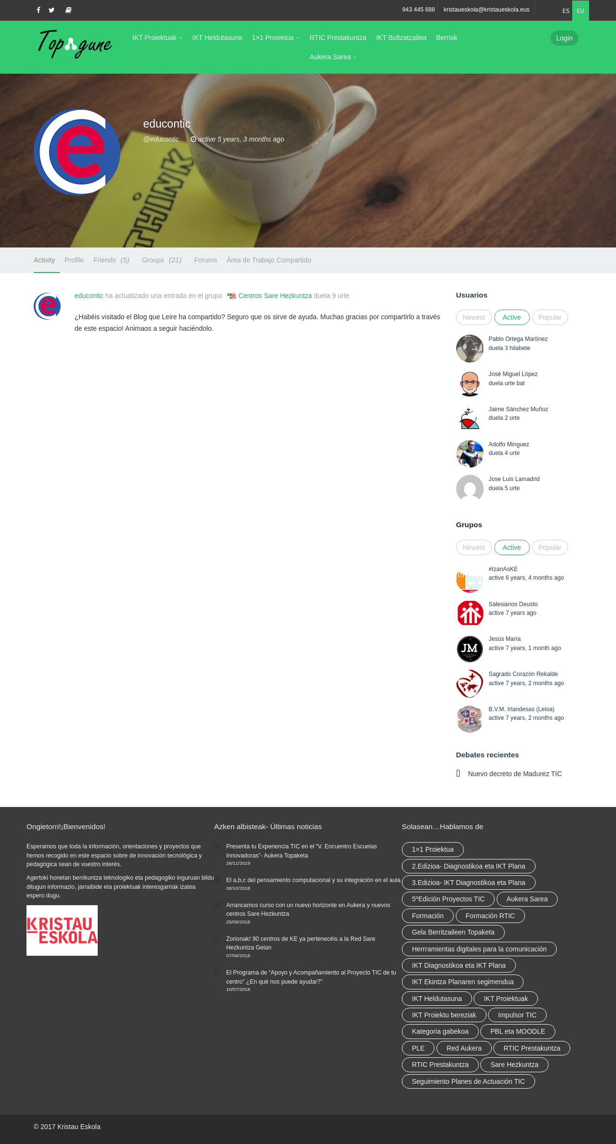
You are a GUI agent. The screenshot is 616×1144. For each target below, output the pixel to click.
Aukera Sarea (330, 57)
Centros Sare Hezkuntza (275, 295)
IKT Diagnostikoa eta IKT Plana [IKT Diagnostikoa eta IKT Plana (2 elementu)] (459, 965)
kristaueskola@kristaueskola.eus (487, 9)
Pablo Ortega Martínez (518, 339)
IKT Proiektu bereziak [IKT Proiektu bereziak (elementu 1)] (444, 1015)
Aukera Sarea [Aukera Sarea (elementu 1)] (527, 899)
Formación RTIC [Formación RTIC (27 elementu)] (490, 916)
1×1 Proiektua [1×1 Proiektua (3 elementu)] (433, 849)
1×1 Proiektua (273, 37)
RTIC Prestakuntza (337, 37)
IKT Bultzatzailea (401, 37)
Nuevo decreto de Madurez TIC (515, 774)
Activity (44, 260)
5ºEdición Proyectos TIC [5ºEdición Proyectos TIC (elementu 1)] (448, 899)
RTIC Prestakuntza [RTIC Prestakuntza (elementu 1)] (440, 1064)
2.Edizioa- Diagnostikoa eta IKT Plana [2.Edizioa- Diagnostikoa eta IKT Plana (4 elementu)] (469, 866)
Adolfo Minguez (508, 444)
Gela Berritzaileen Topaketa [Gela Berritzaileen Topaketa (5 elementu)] (453, 932)
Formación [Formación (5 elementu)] (428, 916)
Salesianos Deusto (513, 604)
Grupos (469, 524)
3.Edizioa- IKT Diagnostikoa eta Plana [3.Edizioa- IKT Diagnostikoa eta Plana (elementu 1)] (469, 882)
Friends (112, 259)
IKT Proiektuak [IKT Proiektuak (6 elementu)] (506, 998)
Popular (550, 317)
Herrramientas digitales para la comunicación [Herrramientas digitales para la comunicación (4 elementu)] (479, 949)
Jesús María (504, 639)
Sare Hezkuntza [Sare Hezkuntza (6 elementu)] (514, 1064)
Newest (473, 317)
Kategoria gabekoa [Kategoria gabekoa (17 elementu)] (440, 1031)
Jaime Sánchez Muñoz (518, 409)
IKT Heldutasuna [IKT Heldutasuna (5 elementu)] (437, 998)
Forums (205, 260)
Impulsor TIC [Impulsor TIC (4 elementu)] (517, 1015)
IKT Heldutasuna (217, 37)
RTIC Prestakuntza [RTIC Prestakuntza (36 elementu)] (531, 1048)
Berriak (446, 37)
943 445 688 (418, 9)
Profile (74, 260)
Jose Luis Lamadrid (513, 479)
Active (511, 317)
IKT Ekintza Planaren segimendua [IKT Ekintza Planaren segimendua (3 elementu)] (462, 982)
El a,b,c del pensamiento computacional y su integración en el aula (313, 880)
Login (564, 38)
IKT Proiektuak (154, 37)
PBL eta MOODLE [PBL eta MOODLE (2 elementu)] (517, 1031)
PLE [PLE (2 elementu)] (418, 1048)
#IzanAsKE (503, 569)
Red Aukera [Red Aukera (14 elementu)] (464, 1048)
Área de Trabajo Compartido (269, 260)
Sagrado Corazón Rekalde (523, 674)
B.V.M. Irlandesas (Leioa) (521, 709)
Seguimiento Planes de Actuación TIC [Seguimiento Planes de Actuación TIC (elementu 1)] (468, 1081)
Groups (163, 259)
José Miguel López (513, 374)
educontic (89, 295)
